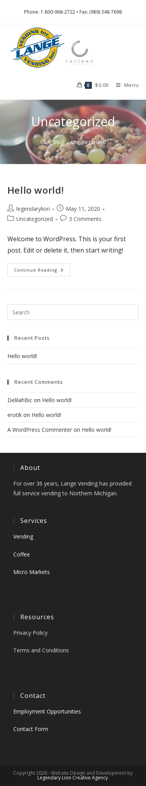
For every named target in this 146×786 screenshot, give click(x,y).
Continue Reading (42, 271)
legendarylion (33, 208)
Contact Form (30, 729)
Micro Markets (31, 572)
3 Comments (85, 219)
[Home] (43, 141)
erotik (14, 415)
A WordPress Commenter (39, 429)
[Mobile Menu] (124, 84)
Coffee (21, 554)
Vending (23, 536)
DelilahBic (19, 400)
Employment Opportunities (47, 711)
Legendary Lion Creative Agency (72, 777)
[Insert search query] (73, 312)
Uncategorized (88, 141)
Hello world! (35, 190)
